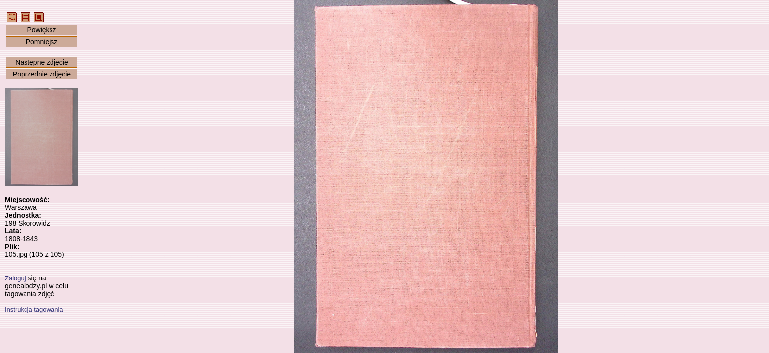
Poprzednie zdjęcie (42, 74)
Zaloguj (15, 278)
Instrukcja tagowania (34, 309)
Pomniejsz (42, 42)
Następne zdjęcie (41, 62)
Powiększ (41, 30)
